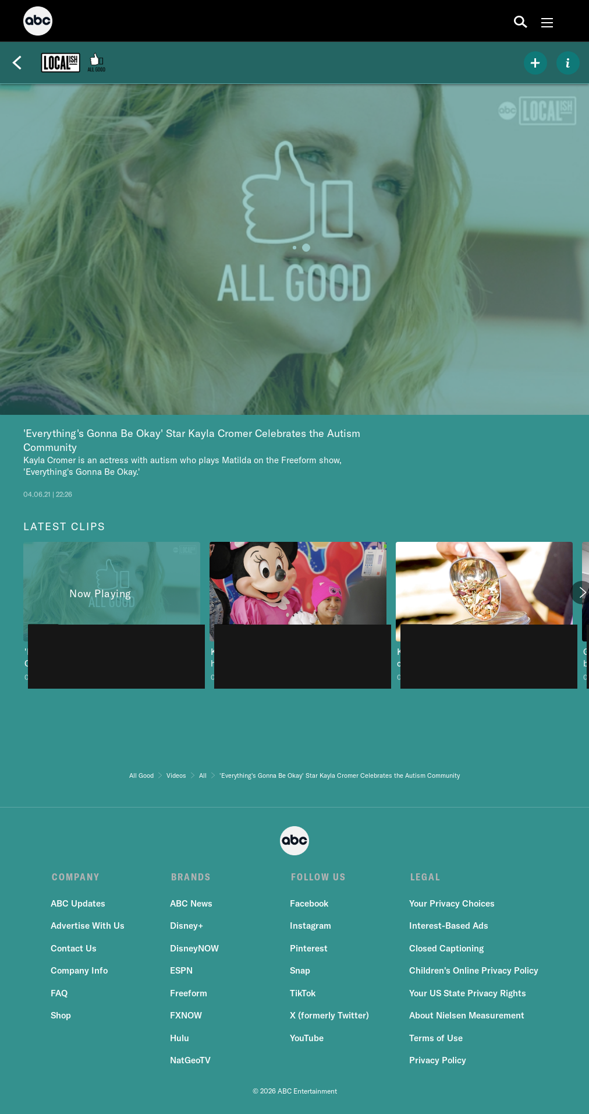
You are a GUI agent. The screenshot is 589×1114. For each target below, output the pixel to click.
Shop (62, 1017)
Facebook (308, 904)
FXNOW (187, 1017)
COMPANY (76, 877)
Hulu (180, 1039)
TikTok (302, 994)
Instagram (310, 927)
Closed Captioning (445, 949)
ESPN (182, 972)
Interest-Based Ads (447, 927)
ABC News (192, 904)
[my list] (535, 63)
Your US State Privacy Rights (466, 994)
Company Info (80, 972)
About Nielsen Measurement (465, 1017)
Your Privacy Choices (451, 904)
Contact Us (75, 949)
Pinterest (308, 949)
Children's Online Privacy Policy (472, 972)
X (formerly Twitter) (328, 1017)
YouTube (306, 1039)
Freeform (189, 994)
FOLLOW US (317, 877)
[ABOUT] (568, 63)
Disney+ (187, 927)
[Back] (16, 63)
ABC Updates (79, 904)
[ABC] (37, 22)
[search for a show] (520, 21)
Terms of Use (435, 1039)
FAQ (60, 994)
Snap (299, 972)
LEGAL (423, 877)
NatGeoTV (191, 1061)
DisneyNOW (195, 949)
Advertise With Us (89, 927)
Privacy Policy (436, 1061)
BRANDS (191, 877)
